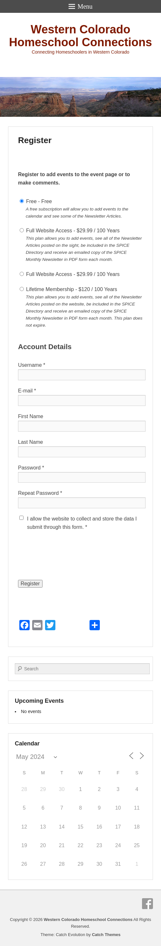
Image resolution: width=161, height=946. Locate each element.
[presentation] (67, 560)
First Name (30, 416)
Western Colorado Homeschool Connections (80, 36)
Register (35, 140)
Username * (31, 365)
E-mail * (27, 390)
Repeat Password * (40, 493)
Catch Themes (106, 934)
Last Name (30, 442)
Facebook (147, 903)
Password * (31, 467)
